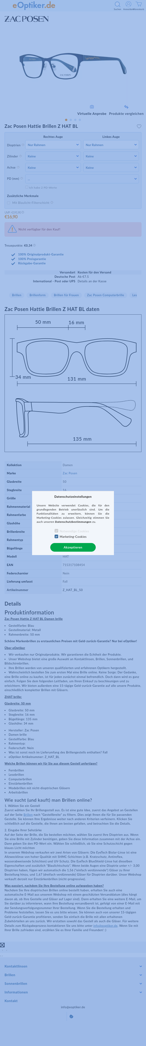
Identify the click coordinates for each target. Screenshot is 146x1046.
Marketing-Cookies (73, 536)
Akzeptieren (73, 547)
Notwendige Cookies (74, 531)
